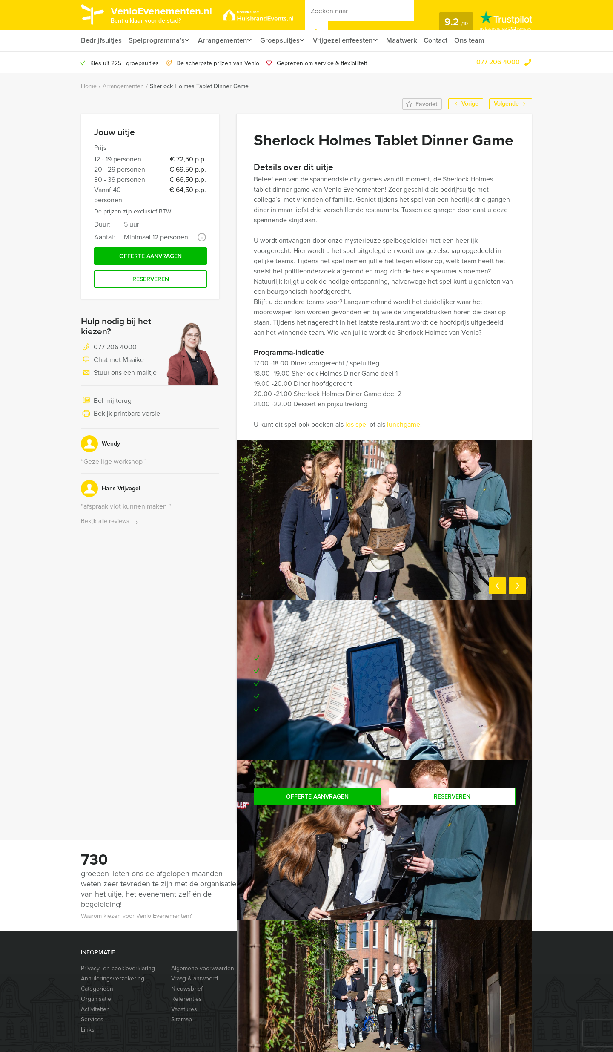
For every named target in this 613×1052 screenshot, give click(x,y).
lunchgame (402, 424)
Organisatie (96, 999)
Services (92, 1019)
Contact (446, 40)
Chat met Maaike (112, 362)
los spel (356, 424)
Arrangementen (224, 40)
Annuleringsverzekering (112, 978)
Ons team (480, 40)
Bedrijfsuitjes (101, 40)
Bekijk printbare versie (120, 416)
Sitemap (181, 1019)
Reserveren (150, 281)
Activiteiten (95, 1009)
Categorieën (97, 988)
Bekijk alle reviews (110, 523)
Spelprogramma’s (156, 40)
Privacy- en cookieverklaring (118, 968)
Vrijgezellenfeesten (349, 40)
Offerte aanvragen (150, 257)
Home (89, 86)
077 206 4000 (498, 62)
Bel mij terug (106, 403)
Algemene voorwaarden (202, 968)
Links (88, 1029)
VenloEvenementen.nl (168, 14)
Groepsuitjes (283, 40)
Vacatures (184, 1009)
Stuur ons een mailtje (119, 375)
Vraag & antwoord (194, 978)
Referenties (186, 999)
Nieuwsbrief (187, 988)
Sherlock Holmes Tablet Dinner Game (199, 86)
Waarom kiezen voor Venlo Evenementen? (136, 915)
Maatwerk (410, 40)
